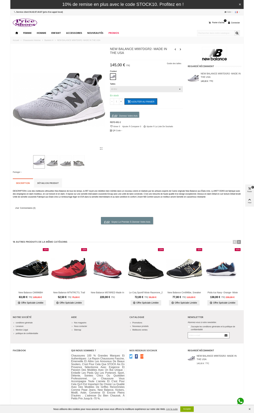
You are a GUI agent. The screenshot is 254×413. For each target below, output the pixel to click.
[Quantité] (116, 101)
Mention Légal (20, 329)
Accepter (187, 409)
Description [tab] (23, 183)
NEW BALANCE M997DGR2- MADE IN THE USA (221, 75)
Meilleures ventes (138, 329)
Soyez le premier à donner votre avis (127, 222)
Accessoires (74, 33)
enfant (56, 33)
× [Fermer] (240, 4)
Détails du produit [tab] (48, 183)
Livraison (18, 326)
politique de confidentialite (25, 333)
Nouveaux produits (139, 326)
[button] (235, 242)
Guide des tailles (174, 63)
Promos (114, 33)
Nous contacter (79, 326)
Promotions (135, 322)
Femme (27, 33)
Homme (41, 33)
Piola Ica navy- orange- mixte (223, 292)
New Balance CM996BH (30, 292)
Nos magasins (78, 322)
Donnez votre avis (125, 116)
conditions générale (23, 322)
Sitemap (76, 329)
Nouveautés (95, 33)
